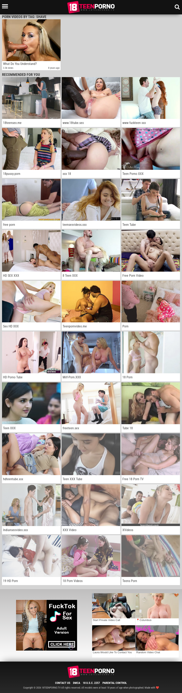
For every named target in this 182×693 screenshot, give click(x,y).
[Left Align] (6, 6)
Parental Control (114, 682)
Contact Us (62, 682)
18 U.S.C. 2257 (91, 682)
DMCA (76, 682)
